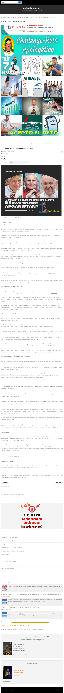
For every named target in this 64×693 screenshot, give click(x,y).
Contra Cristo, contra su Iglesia (8, 561)
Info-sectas (3, 544)
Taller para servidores (18, 648)
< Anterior (5, 483)
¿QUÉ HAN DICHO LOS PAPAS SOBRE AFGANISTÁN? (17, 148)
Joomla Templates (7, 690)
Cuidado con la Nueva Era (7, 541)
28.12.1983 (54, 293)
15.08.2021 (46, 256)
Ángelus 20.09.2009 (11, 419)
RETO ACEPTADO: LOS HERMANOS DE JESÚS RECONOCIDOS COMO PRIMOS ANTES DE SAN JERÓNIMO (31, 594)
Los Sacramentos (5, 558)
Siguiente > (59, 483)
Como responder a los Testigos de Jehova (11, 547)
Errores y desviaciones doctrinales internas (11, 565)
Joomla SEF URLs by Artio (5, 486)
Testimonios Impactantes (7, 568)
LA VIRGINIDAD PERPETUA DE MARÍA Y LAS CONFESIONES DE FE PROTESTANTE (30, 622)
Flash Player (14, 494)
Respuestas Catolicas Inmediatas (9, 537)
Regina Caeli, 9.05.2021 (14, 457)
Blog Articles (25, 17)
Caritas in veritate (45, 427)
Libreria (3, 571)
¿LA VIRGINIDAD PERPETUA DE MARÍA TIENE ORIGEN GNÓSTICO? (20, 607)
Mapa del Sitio (6, 681)
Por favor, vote (4, 162)
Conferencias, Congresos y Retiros (20, 654)
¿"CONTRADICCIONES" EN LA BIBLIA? (20, 625)
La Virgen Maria (17, 17)
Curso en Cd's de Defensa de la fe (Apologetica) (13, 551)
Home (4, 17)
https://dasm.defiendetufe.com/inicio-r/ (11, 224)
